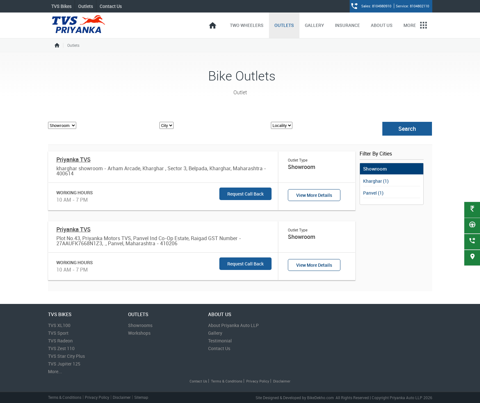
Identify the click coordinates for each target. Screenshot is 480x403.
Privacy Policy (257, 381)
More (415, 25)
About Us (382, 25)
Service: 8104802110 (412, 6)
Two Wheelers (247, 25)
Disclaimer (281, 381)
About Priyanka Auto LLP (233, 325)
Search (407, 128)
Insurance (347, 25)
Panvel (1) (373, 193)
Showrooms (140, 325)
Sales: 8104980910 (376, 6)
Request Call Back (245, 194)
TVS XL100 (59, 325)
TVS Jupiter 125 (64, 364)
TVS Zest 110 (61, 348)
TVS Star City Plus (66, 356)
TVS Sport (58, 333)
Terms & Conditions (226, 381)
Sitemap (141, 397)
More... (55, 371)
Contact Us (111, 6)
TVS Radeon (60, 341)
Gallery (314, 25)
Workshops (139, 333)
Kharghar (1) (376, 181)
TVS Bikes (61, 6)
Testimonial (220, 341)
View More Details (314, 195)
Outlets (284, 25)
